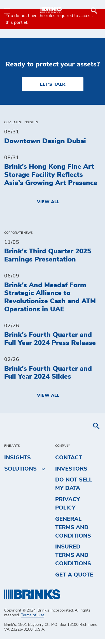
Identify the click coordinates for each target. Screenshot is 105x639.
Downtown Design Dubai (45, 141)
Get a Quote (74, 575)
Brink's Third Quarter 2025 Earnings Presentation (47, 255)
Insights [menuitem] (17, 457)
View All (48, 202)
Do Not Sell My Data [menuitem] (73, 484)
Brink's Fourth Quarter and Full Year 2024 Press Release (50, 339)
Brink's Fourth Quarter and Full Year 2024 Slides (48, 372)
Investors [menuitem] (71, 469)
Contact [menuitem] (68, 457)
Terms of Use (32, 615)
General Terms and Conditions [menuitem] (73, 527)
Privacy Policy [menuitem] (67, 504)
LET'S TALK (52, 84)
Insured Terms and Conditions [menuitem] (73, 555)
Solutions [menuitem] (20, 468)
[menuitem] (94, 10)
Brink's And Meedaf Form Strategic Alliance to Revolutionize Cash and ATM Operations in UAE (50, 297)
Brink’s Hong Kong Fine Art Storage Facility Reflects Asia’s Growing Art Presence (50, 174)
